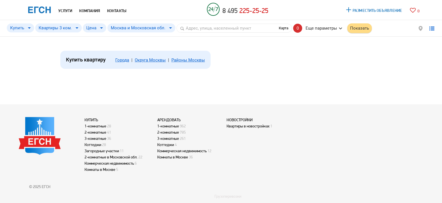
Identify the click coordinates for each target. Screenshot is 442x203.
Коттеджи (93, 144)
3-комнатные (95, 138)
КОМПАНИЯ (89, 10)
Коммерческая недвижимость (109, 163)
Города (122, 60)
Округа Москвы (150, 60)
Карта (283, 28)
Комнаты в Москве (100, 169)
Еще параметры (321, 28)
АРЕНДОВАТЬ (169, 120)
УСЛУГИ (65, 10)
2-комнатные (95, 132)
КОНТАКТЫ (116, 10)
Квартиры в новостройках (248, 126)
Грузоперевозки (228, 196)
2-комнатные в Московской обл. (111, 157)
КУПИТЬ (91, 120)
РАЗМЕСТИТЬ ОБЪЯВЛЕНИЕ (377, 10)
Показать (359, 28)
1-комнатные (95, 126)
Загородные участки (102, 151)
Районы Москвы (188, 60)
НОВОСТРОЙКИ (240, 120)
